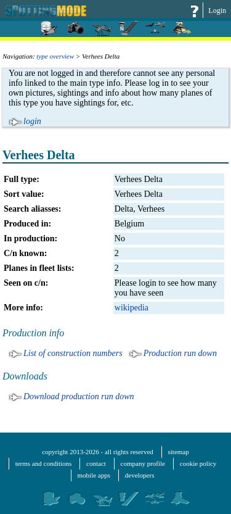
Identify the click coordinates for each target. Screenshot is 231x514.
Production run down (180, 353)
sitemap (178, 451)
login (32, 121)
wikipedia (131, 307)
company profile (143, 463)
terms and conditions (43, 463)
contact (96, 463)
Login (217, 10)
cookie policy (198, 463)
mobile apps (94, 475)
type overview (55, 56)
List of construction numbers (73, 353)
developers (140, 475)
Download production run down (78, 396)
